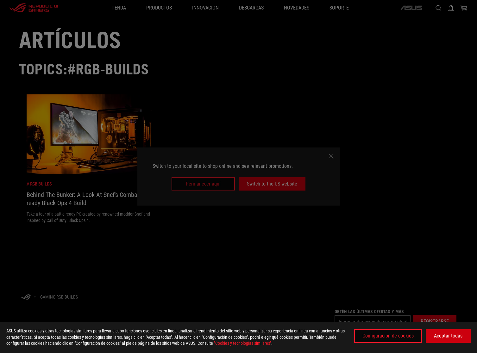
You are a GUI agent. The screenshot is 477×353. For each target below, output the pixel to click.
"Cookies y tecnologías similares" (242, 343)
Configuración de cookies (388, 336)
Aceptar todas (448, 336)
